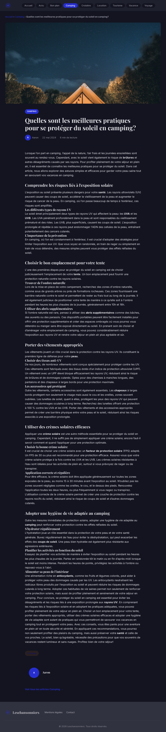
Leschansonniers (22, 712)
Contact (70, 712)
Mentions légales (53, 712)
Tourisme (117, 5)
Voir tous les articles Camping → (44, 689)
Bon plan (54, 5)
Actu (41, 5)
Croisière (86, 5)
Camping (70, 5)
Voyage (149, 5)
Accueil (28, 5)
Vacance (133, 5)
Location (101, 5)
